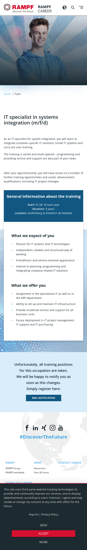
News (38, 462)
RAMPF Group (13, 468)
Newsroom (39, 468)
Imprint (33, 514)
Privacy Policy (49, 514)
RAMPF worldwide (15, 472)
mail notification (43, 397)
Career (8, 93)
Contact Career (69, 462)
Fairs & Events (41, 472)
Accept (43, 533)
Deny (43, 525)
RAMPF (10, 462)
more (43, 542)
